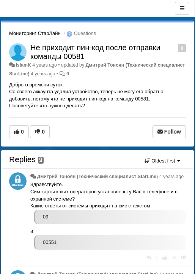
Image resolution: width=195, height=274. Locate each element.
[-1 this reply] (183, 258)
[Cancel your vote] (174, 258)
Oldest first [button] (162, 161)
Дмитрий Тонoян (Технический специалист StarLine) (97, 176)
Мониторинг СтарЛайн (35, 33)
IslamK (23, 65)
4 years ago (171, 176)
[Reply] (148, 258)
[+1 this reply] (164, 258)
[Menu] (182, 8)
